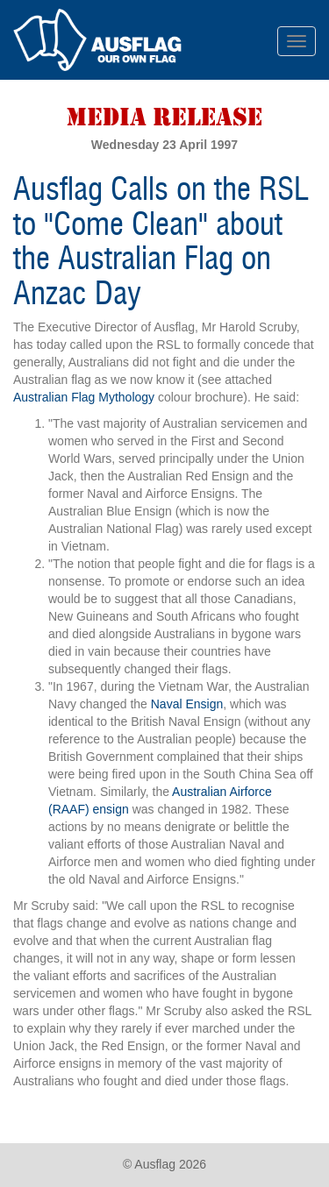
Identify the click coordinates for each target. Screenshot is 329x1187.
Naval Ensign (187, 704)
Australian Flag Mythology (83, 397)
